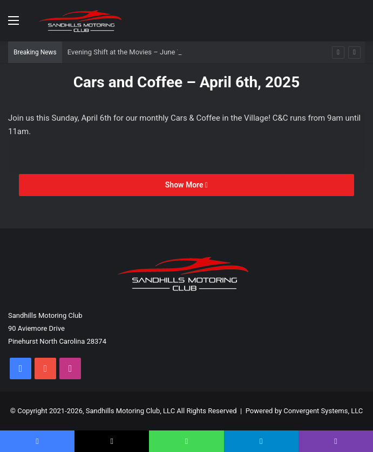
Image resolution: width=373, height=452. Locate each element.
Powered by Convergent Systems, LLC (304, 411)
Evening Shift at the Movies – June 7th (127, 52)
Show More (186, 184)
